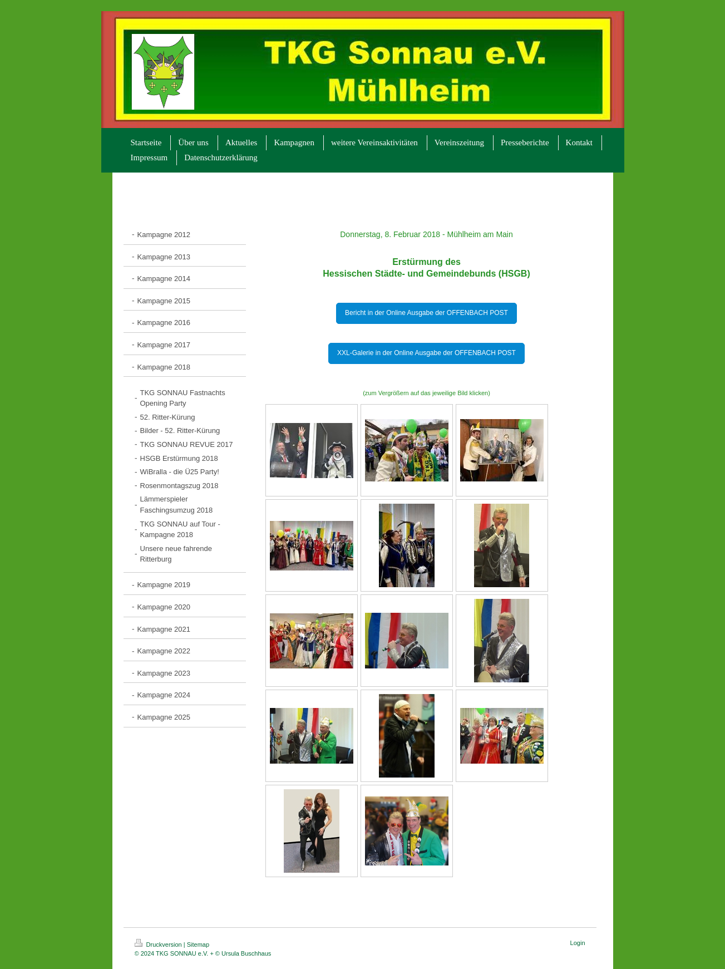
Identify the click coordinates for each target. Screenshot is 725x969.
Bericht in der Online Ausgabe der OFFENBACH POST (426, 313)
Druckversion (159, 944)
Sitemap (198, 944)
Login (577, 943)
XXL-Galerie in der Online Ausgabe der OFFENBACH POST (426, 353)
